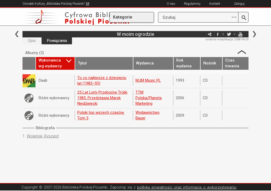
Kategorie (122, 17)
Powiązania (57, 40)
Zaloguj (239, 4)
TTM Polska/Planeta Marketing (149, 98)
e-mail (202, 34)
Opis (32, 40)
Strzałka (242, 52)
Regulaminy (192, 4)
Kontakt (214, 4)
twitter (229, 34)
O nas (171, 4)
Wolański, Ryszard (42, 136)
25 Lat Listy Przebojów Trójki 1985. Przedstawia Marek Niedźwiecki (102, 98)
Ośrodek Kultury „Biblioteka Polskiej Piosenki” (55, 4)
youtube (240, 34)
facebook (217, 34)
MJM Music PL (148, 80)
